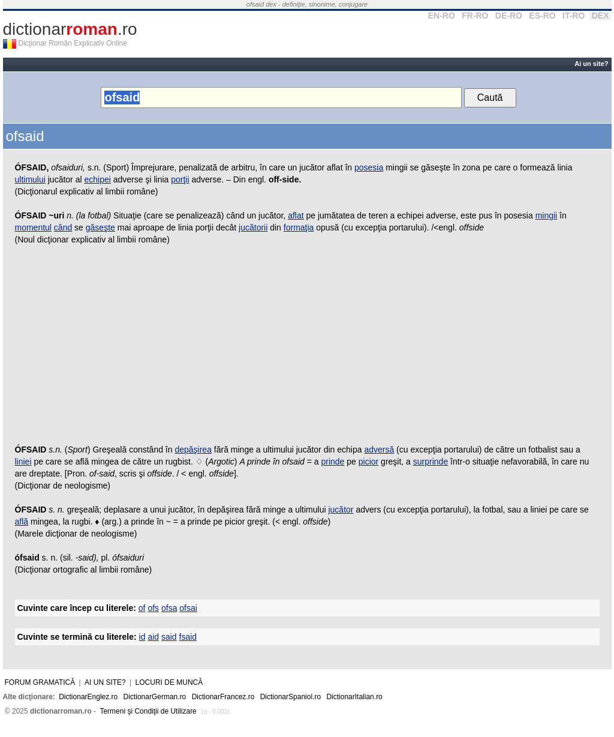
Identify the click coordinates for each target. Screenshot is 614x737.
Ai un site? (591, 63)
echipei (97, 179)
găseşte (100, 227)
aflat (295, 215)
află (22, 521)
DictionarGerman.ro (155, 697)
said (169, 637)
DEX (600, 15)
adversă (379, 449)
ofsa (169, 608)
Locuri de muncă (169, 682)
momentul (33, 227)
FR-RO (475, 15)
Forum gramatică (40, 682)
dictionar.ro (70, 29)
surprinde (430, 461)
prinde (332, 461)
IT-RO (573, 15)
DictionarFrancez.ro (223, 697)
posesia (368, 167)
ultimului (30, 179)
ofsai (188, 608)
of (142, 608)
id (142, 637)
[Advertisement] (307, 347)
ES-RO (542, 15)
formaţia (299, 227)
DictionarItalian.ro (354, 697)
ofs (153, 608)
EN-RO (441, 15)
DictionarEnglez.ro (88, 697)
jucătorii (253, 227)
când (63, 227)
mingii (546, 215)
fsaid (188, 637)
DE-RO (508, 15)
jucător (340, 509)
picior (368, 461)
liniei (23, 461)
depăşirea (193, 449)
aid (153, 637)
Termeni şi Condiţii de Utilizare (148, 711)
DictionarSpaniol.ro (290, 697)
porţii (180, 179)
